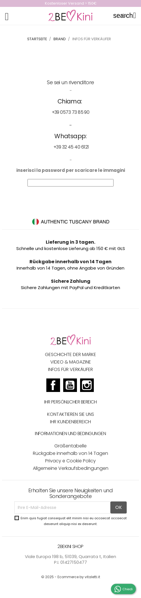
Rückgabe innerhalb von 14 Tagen (70, 453)
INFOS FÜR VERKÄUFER (70, 369)
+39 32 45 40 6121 (71, 147)
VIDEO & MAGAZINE (70, 362)
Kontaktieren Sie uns (70, 414)
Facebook (53, 386)
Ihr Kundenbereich (70, 421)
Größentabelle (70, 446)
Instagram (87, 386)
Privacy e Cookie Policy (70, 460)
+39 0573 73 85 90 (71, 112)
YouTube (70, 386)
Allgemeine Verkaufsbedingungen (70, 468)
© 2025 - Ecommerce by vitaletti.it (70, 576)
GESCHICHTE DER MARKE (70, 354)
